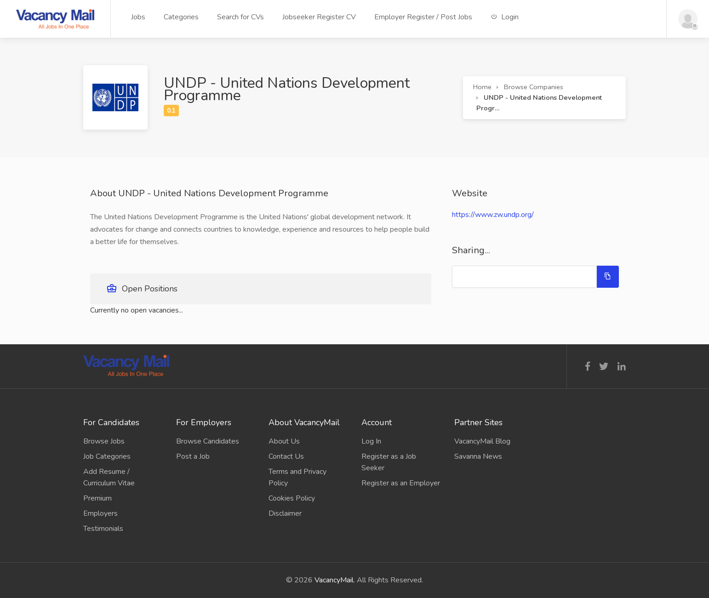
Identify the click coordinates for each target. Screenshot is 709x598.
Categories (181, 17)
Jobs (138, 17)
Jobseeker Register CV (319, 17)
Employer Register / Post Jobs (423, 17)
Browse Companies (533, 86)
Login (505, 17)
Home (482, 86)
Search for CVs (240, 17)
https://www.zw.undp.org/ (493, 215)
